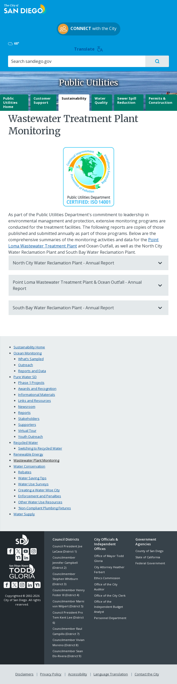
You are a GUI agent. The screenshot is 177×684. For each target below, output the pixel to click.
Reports (24, 412)
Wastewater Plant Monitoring (36, 460)
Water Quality (101, 100)
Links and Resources (34, 400)
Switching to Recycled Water (40, 448)
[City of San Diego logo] (25, 8)
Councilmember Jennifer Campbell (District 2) (65, 562)
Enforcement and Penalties (39, 496)
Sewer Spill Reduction (126, 100)
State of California (147, 557)
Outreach (25, 364)
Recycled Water (26, 442)
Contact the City (147, 674)
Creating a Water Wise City (39, 490)
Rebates (24, 472)
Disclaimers (24, 674)
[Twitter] (14, 551)
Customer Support (42, 100)
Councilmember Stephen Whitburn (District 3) (65, 579)
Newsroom (26, 406)
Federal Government (150, 563)
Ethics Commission (107, 578)
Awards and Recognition (37, 388)
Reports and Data (32, 370)
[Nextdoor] (37, 551)
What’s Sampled (31, 358)
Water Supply (24, 514)
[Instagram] (30, 551)
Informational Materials (36, 394)
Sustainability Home (29, 347)
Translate (88, 49)
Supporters (27, 424)
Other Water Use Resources (40, 502)
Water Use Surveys (33, 484)
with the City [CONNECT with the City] (87, 29)
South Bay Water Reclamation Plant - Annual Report (83, 308)
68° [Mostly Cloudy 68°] (13, 43)
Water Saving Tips (32, 478)
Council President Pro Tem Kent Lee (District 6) (68, 617)
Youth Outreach (30, 436)
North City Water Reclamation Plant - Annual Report (83, 263)
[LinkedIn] (22, 557)
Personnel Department (110, 618)
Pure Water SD (25, 376)
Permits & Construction (160, 100)
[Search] (76, 61)
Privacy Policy (50, 674)
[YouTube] (22, 551)
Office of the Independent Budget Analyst (108, 607)
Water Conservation (29, 466)
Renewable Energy (28, 454)
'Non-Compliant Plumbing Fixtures (44, 508)
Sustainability (74, 98)
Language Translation (111, 674)
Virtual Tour (27, 430)
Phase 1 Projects (31, 382)
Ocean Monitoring (28, 353)
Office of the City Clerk (110, 595)
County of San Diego (149, 551)
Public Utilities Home (10, 102)
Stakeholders (29, 418)
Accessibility (77, 674)
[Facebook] (6, 551)
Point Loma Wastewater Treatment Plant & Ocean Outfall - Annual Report (83, 285)
